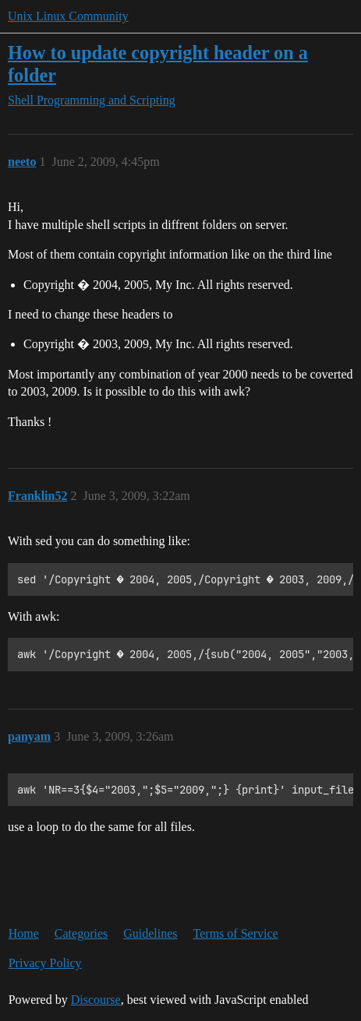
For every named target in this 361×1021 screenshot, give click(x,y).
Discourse (96, 999)
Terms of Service (235, 933)
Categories (81, 933)
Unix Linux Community (68, 16)
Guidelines (150, 933)
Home (24, 933)
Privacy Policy (45, 963)
